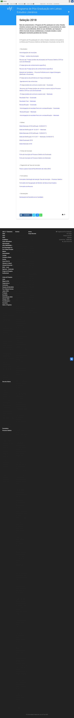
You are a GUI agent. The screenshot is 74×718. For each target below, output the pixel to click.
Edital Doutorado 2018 (26, 140)
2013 (17, 701)
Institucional (5, 273)
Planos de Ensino (6, 400)
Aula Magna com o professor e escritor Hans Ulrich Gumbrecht (21, 567)
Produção (4, 293)
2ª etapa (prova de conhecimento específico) (32, 65)
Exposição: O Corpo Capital (21, 473)
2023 (3, 235)
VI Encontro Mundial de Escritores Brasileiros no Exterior (21, 370)
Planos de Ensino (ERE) (8, 328)
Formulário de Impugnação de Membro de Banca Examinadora (37, 183)
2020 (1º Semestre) (7, 422)
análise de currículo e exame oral (43, 88)
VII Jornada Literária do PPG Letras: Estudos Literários (20, 505)
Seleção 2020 (6, 432)
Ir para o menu (13, 3)
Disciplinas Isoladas (7, 405)
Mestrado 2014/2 (6, 470)
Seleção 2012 (6, 477)
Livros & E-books (6, 379)
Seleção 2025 (5, 299)
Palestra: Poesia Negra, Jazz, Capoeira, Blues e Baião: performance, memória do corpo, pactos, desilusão (21, 492)
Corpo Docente (6, 311)
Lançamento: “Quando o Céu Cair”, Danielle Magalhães (21, 385)
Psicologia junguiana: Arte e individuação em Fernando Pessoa (21, 396)
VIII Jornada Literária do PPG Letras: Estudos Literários (21, 424)
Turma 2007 (31, 267)
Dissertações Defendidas (8, 334)
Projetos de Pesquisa (7, 345)
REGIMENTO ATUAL (7, 354)
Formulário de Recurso (26, 186)
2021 (17, 272)
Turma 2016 (31, 248)
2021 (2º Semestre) (7, 424)
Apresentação (5, 243)
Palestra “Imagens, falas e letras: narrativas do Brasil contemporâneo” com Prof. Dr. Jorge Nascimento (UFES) (21, 633)
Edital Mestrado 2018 (25, 133)
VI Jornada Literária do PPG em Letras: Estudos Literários (21, 558)
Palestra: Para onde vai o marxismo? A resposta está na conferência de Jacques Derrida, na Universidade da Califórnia (21, 575)
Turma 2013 (31, 254)
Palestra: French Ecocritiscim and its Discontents (20, 530)
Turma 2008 (31, 265)
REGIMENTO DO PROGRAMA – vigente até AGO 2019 (8, 358)
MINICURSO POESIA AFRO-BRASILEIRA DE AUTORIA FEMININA (21, 351)
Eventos (17, 231)
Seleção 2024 (6, 456)
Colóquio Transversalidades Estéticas (19, 543)
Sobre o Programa (7, 305)
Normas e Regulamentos (8, 347)
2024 (3, 237)
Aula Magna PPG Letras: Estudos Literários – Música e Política (21, 278)
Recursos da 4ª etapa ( (26, 88)
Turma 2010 (31, 261)
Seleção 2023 (6, 453)
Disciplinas (5, 307)
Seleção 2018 (6, 462)
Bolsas (4, 275)
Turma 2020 (31, 240)
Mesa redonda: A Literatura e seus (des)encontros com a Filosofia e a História (21, 584)
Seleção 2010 (6, 481)
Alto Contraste (49, 3)
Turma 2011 (31, 259)
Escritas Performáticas (20, 379)
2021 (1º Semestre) (7, 231)
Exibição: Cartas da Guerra (21, 381)
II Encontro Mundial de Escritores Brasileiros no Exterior (21, 641)
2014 (17, 626)
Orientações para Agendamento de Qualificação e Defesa (7, 409)
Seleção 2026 (6, 458)
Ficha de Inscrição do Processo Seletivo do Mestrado (35, 158)
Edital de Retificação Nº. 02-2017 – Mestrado (32, 129)
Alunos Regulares (6, 402)
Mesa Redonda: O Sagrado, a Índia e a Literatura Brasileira (21, 607)
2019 (17, 274)
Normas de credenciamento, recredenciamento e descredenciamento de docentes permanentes (7, 367)
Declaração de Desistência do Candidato (31, 197)
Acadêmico (5, 239)
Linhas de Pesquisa (7, 277)
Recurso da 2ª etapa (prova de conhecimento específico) (36, 69)
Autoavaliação (6, 253)
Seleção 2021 (6, 447)
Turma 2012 (31, 257)
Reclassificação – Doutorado (28, 105)
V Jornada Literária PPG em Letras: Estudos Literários (21, 622)
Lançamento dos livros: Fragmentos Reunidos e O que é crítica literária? (21, 537)
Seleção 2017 (6, 464)
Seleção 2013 (6, 475)
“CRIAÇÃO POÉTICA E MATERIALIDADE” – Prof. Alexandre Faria (21, 261)
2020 (17, 233)
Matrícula (5, 394)
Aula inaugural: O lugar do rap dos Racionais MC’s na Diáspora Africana (21, 524)
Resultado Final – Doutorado (27, 97)
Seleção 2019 (6, 460)
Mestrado (5, 324)
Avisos (30, 231)
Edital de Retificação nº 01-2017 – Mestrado (36, 137)
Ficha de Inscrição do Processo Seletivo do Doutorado (35, 154)
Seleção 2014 (6, 473)
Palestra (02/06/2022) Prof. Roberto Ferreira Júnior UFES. (8, 289)
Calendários (5, 392)
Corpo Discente (32, 233)
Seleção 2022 (6, 449)
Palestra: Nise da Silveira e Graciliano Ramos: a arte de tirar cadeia (21, 513)
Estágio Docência (6, 309)
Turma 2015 (31, 250)
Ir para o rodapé (30, 3)
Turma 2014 (31, 252)
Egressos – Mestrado (33, 312)
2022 (3, 233)
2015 (17, 562)
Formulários (5, 428)
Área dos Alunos (6, 381)
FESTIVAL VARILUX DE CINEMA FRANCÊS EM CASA (20, 268)
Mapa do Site (42, 3)
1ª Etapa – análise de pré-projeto (29, 56)
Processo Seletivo (7, 430)
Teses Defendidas (6, 336)
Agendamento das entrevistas (28, 81)
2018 (17, 376)
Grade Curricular (6, 319)
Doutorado (5, 321)
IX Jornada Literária (20, 374)
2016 (17, 509)
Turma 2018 (31, 244)
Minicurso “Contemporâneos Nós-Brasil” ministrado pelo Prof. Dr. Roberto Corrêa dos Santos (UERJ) (21, 680)
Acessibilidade (56, 3)
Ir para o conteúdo (4, 3)
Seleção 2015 (6, 468)
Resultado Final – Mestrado (27, 101)
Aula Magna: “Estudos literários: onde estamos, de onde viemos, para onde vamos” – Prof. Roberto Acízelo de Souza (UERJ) (21, 287)
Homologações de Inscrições (28, 52)
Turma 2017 (31, 246)
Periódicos (5, 377)
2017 (17, 428)
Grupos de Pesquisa (7, 271)
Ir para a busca (21, 3)
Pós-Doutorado (6, 373)
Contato (4, 255)
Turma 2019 (31, 242)
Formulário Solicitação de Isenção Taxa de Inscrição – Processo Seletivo (40, 179)
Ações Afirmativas (7, 241)
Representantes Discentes (8, 417)
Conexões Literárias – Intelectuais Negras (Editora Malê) (20, 238)
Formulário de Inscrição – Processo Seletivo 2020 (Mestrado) (8, 443)
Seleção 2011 (6, 479)
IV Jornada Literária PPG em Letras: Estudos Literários (21, 697)
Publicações (5, 375)
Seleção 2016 (6, 466)
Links (3, 279)
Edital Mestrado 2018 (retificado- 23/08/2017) (33, 126)
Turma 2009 (31, 263)
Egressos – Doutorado (8, 269)
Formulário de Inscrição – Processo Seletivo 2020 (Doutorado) (8, 436)
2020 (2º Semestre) (7, 426)
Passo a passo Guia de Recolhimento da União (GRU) (35, 169)
